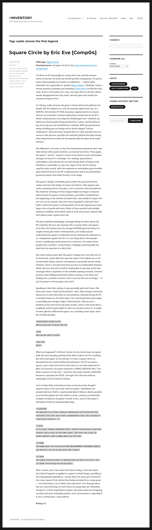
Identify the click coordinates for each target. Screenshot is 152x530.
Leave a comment (16, 87)
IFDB (135, 88)
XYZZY (140, 18)
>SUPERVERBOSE (118, 84)
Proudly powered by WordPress (33, 520)
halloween (24, 78)
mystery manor (15, 81)
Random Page (117, 107)
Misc (131, 18)
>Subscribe (135, 121)
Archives (112, 64)
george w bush (15, 76)
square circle (19, 83)
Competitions (74, 18)
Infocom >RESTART (109, 18)
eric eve (12, 73)
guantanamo (14, 78)
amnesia (12, 68)
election (25, 71)
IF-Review (91, 18)
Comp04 (12, 65)
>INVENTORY (20, 18)
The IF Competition (119, 88)
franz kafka (20, 73)
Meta (123, 18)
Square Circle (53, 62)
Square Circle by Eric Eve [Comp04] (53, 52)
